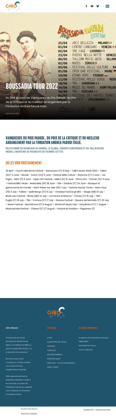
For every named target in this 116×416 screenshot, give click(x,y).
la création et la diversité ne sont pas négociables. (94, 339)
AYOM (49, 337)
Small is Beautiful (86, 350)
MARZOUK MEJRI (53, 359)
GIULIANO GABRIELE (54, 354)
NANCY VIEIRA (52, 367)
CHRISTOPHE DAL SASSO (56, 342)
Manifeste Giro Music (87, 345)
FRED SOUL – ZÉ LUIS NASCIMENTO (61, 363)
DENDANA (51, 346)
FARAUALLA (51, 350)
